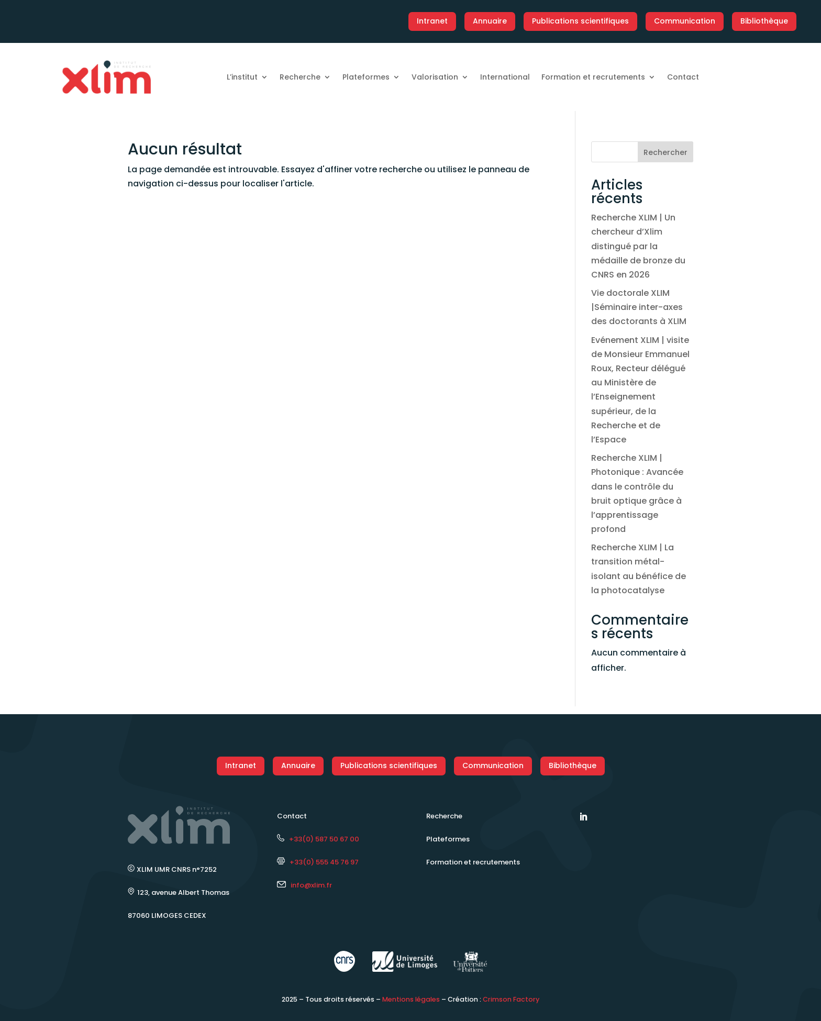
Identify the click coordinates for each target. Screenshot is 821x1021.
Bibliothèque (764, 21)
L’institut (242, 77)
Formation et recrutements (593, 77)
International (505, 77)
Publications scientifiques (580, 21)
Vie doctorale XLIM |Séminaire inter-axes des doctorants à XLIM (638, 307)
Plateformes (366, 77)
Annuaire (490, 21)
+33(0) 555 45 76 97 (318, 862)
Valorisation (435, 77)
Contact (683, 77)
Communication (684, 21)
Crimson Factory (511, 999)
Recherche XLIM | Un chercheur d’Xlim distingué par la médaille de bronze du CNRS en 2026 (638, 246)
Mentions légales (411, 999)
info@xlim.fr (311, 885)
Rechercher (665, 152)
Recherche (300, 77)
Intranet (432, 21)
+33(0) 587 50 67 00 (318, 839)
